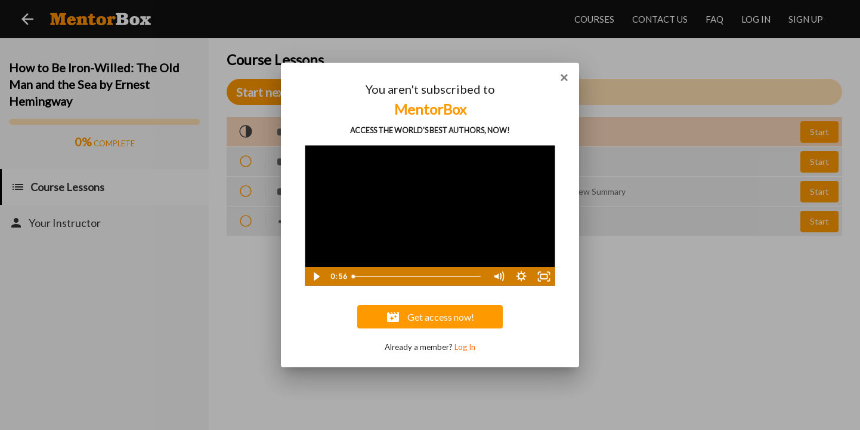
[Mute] (498, 276)
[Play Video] (316, 276)
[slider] (417, 276)
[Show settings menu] (521, 276)
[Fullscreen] (544, 276)
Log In (464, 347)
